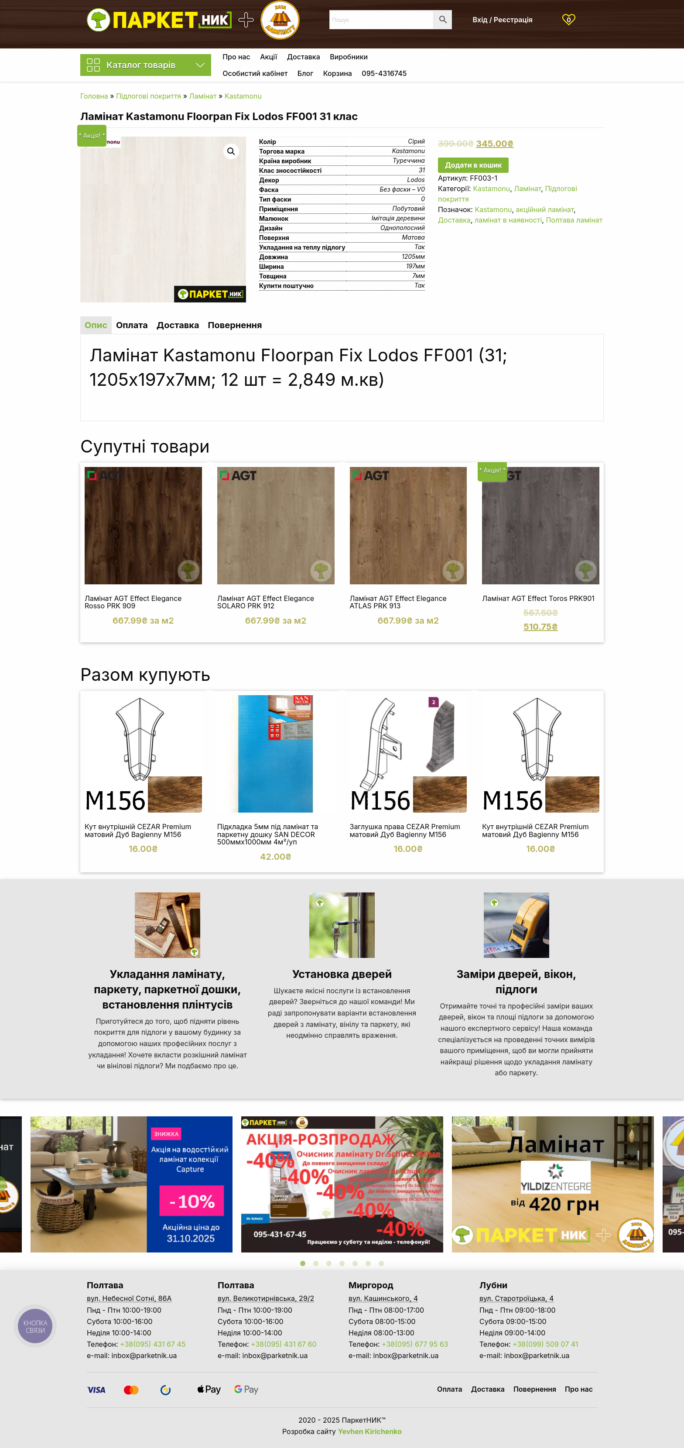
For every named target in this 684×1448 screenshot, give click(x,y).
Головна (94, 96)
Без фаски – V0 (402, 189)
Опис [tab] (96, 325)
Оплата (449, 1389)
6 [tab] (368, 1263)
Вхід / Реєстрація (503, 19)
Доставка (303, 56)
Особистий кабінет (254, 73)
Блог (305, 73)
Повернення (534, 1389)
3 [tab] (329, 1263)
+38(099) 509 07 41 (545, 1344)
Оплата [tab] (132, 325)
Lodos (416, 179)
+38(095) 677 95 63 (415, 1344)
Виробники (349, 56)
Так (419, 246)
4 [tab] (342, 1263)
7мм (418, 275)
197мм (415, 266)
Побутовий (409, 208)
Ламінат (203, 96)
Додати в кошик (473, 165)
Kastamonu (243, 96)
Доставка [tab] (178, 325)
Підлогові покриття (148, 96)
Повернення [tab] (235, 325)
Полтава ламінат (574, 220)
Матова (413, 237)
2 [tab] (315, 1263)
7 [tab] (381, 1263)
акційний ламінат (545, 209)
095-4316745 (384, 73)
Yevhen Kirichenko (370, 1431)
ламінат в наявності (508, 220)
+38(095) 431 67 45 (152, 1344)
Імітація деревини (398, 218)
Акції (268, 56)
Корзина (337, 73)
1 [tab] (302, 1263)
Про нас (236, 56)
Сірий (416, 141)
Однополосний (402, 227)
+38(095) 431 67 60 (284, 1344)
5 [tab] (355, 1263)
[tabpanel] (342, 1184)
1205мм (413, 256)
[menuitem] (236, 56)
